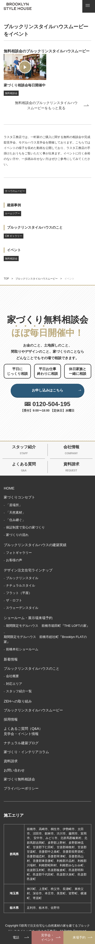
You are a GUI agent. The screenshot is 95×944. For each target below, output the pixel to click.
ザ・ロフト (14, 600)
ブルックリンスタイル (22, 578)
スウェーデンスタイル (22, 608)
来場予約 (79, 937)
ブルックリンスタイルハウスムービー (36, 278)
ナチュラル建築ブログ (21, 743)
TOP (6, 278)
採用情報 (11, 719)
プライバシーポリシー (21, 788)
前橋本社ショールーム (22, 649)
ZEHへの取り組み (18, 701)
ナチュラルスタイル (20, 585)
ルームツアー (12, 213)
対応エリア (14, 684)
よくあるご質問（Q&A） (23, 729)
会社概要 (12, 676)
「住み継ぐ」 (15, 520)
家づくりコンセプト (19, 497)
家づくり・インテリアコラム (26, 752)
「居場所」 (14, 505)
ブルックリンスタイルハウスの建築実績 (35, 545)
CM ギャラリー (13, 236)
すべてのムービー (15, 191)
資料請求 (11, 761)
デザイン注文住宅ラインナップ (28, 570)
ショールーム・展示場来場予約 (28, 618)
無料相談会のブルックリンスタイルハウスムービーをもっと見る (46, 105)
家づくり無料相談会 (19, 779)
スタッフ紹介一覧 (19, 691)
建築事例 (14, 205)
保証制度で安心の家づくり (25, 527)
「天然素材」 (15, 512)
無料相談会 (11, 258)
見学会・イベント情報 (21, 734)
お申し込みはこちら (57, 390)
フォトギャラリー (19, 553)
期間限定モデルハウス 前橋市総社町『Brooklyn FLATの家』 (45, 639)
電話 (16, 937)
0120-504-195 (51, 404)
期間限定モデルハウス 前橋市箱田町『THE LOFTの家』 (48, 626)
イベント (14, 250)
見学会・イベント (47, 937)
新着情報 (11, 659)
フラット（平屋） (19, 593)
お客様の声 (14, 560)
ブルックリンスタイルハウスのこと (35, 227)
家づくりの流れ (17, 535)
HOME (9, 488)
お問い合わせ (14, 770)
